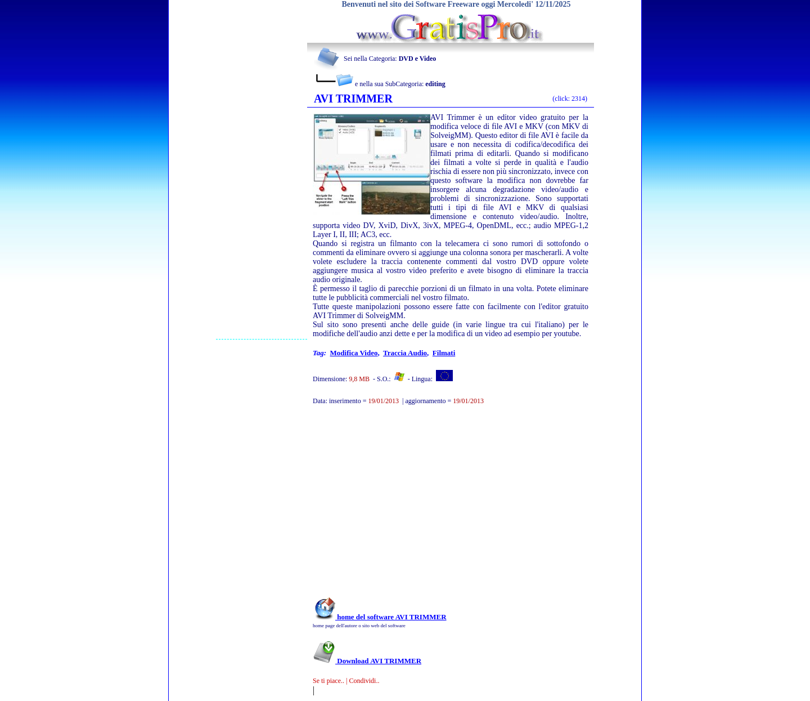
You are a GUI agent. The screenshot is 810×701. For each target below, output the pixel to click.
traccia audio (405, 353)
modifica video (354, 353)
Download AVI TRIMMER (367, 661)
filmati (444, 353)
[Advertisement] (262, 169)
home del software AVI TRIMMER (380, 617)
